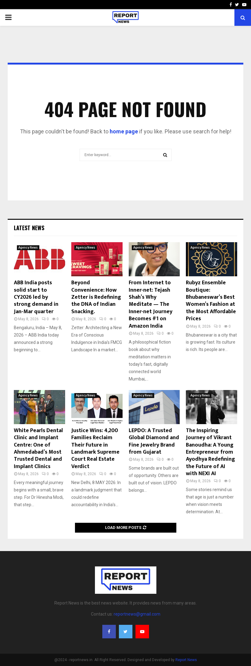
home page (124, 131)
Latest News (29, 228)
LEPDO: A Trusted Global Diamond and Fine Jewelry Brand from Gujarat (154, 441)
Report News (186, 660)
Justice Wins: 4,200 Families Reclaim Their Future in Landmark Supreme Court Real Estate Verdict (95, 448)
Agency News (28, 247)
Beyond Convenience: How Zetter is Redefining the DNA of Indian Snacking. (96, 297)
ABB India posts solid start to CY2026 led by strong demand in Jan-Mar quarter (36, 297)
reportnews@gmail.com (137, 614)
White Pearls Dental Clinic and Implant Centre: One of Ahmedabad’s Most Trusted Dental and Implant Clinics (38, 448)
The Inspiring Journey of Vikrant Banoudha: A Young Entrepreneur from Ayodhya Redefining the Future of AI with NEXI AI (210, 452)
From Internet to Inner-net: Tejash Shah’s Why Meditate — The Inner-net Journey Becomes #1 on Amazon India (150, 304)
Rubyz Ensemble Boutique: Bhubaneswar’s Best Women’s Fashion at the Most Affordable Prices (211, 300)
